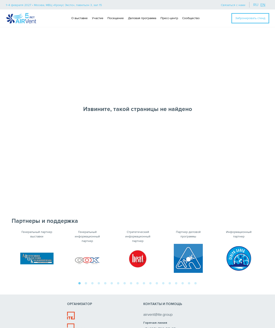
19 (195, 283)
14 (163, 283)
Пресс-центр (169, 18)
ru (255, 4)
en (262, 4)
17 (182, 283)
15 (170, 283)
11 (144, 283)
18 (189, 283)
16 (176, 283)
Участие (97, 18)
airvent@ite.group (158, 314)
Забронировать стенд (250, 18)
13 (157, 283)
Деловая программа (142, 18)
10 (137, 283)
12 (150, 283)
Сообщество (191, 18)
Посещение (115, 18)
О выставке (79, 18)
